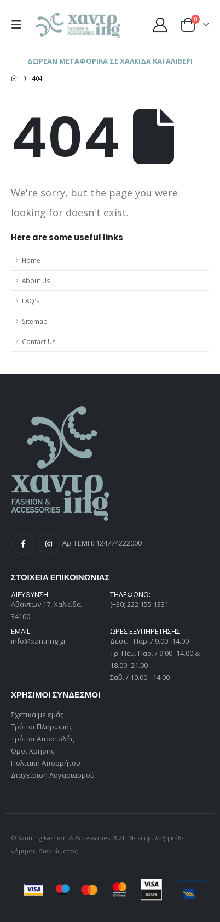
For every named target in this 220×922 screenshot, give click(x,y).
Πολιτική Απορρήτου (45, 763)
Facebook (23, 544)
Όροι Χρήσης (32, 751)
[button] (19, 24)
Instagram (49, 544)
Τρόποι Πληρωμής (41, 727)
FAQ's (31, 300)
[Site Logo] (79, 25)
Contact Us (39, 341)
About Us (36, 280)
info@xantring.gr (38, 641)
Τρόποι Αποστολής (42, 739)
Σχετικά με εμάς (37, 714)
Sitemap (35, 321)
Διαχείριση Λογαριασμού (53, 775)
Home (31, 260)
